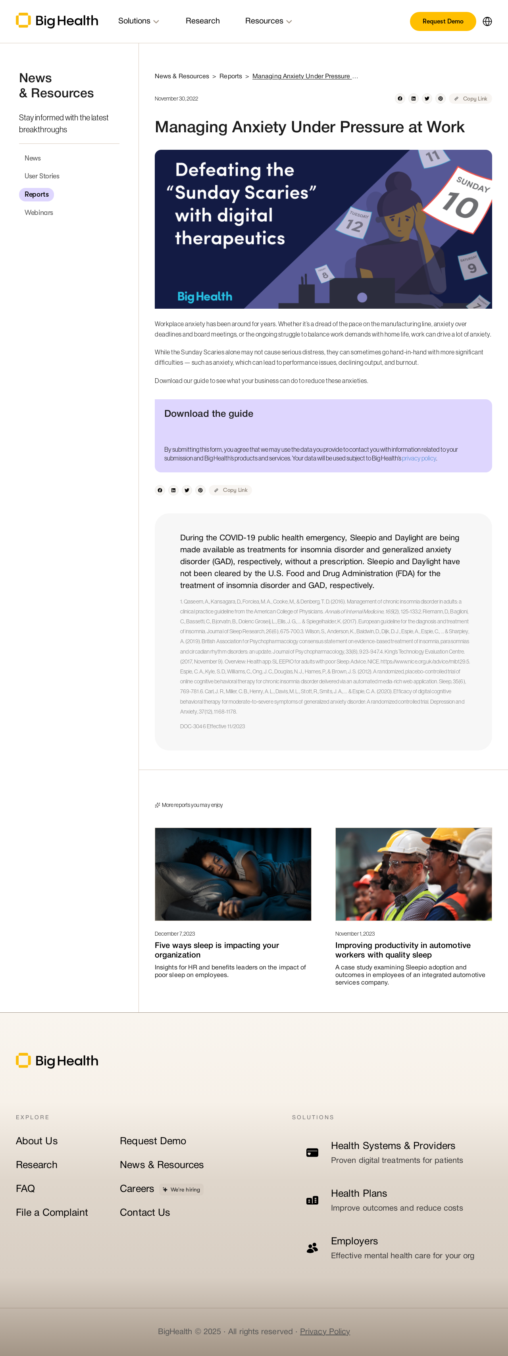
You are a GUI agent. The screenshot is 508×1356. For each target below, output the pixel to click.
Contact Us (145, 1213)
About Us (37, 1141)
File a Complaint (52, 1213)
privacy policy (419, 458)
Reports (36, 194)
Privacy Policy (325, 1332)
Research (37, 1165)
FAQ (25, 1189)
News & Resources (162, 1165)
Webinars (39, 213)
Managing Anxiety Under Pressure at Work (306, 76)
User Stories (42, 176)
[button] (484, 21)
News (33, 158)
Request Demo (443, 21)
